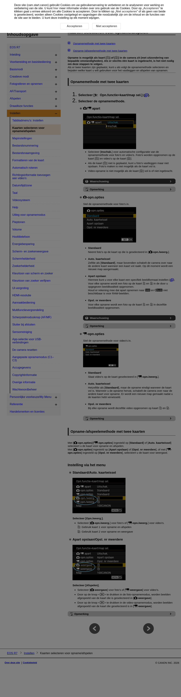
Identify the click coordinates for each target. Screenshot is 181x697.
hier (55, 8)
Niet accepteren (126, 11)
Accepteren (151, 8)
